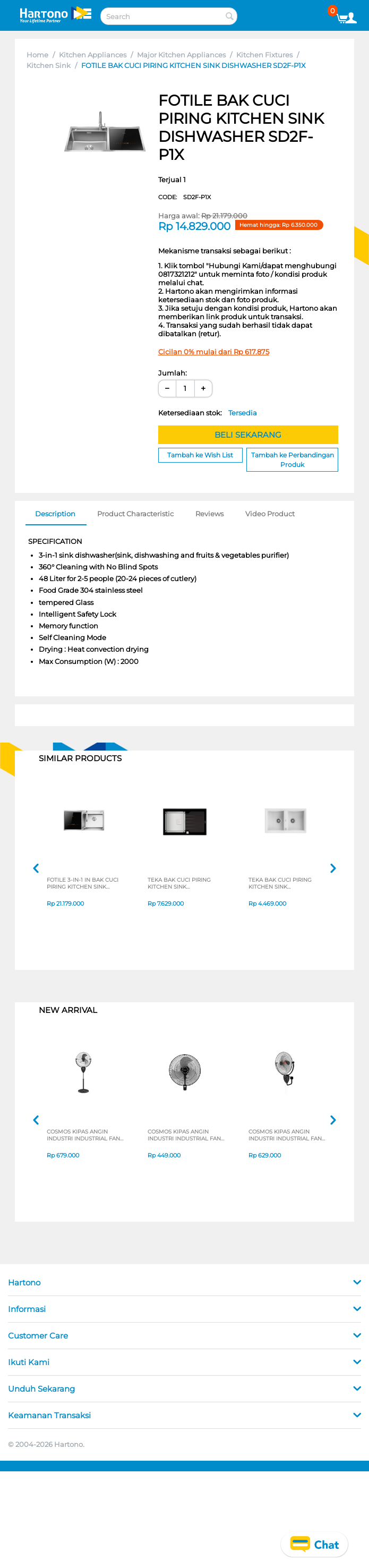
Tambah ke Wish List (200, 455)
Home (37, 54)
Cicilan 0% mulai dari (213, 351)
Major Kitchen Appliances (181, 54)
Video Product (270, 513)
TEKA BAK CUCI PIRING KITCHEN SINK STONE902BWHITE (282, 883)
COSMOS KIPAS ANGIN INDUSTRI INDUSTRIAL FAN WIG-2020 (282, 1135)
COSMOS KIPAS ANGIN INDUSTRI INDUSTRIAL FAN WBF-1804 (182, 1135)
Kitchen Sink (49, 65)
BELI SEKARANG (247, 435)
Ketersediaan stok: (207, 412)
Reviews (209, 513)
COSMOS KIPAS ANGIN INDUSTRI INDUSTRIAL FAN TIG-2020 (81, 1135)
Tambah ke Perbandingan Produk (292, 459)
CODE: (184, 197)
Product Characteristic (135, 513)
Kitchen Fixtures (264, 54)
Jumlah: (172, 373)
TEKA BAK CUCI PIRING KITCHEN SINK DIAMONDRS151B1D (182, 883)
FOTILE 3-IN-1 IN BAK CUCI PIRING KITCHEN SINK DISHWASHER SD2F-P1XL (85, 883)
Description (55, 513)
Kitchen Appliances (92, 54)
